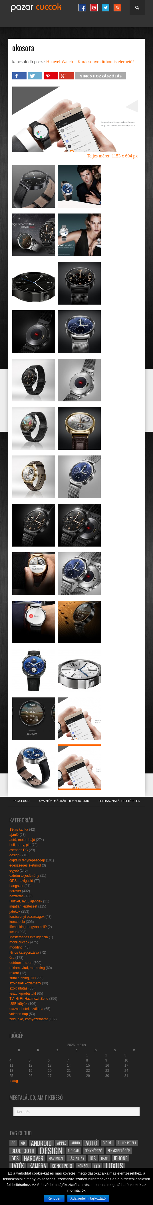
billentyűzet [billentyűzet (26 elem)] (127, 1142)
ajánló (14, 835)
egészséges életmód (25, 865)
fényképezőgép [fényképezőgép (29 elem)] (119, 1150)
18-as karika (18, 830)
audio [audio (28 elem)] (75, 1142)
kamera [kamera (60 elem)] (37, 1166)
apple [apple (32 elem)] (61, 1143)
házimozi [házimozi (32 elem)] (56, 1158)
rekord (14, 973)
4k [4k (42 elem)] (23, 1143)
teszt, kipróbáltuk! (22, 993)
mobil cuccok (19, 942)
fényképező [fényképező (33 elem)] (93, 1150)
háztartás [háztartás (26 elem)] (76, 1158)
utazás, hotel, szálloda (26, 1009)
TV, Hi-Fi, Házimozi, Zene (28, 999)
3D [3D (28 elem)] (13, 1142)
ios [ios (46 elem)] (93, 1158)
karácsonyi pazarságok (27, 917)
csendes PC (18, 850)
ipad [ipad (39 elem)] (104, 1158)
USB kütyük (18, 1004)
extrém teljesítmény (24, 876)
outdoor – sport (21, 963)
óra (11, 958)
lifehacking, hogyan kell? (28, 927)
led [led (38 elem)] (97, 1166)
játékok (14, 911)
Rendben (54, 1198)
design (14, 855)
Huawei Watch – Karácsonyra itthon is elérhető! (90, 61)
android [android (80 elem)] (41, 1143)
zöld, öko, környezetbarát (28, 1019)
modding (16, 947)
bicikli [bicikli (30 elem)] (107, 1143)
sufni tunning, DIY (23, 978)
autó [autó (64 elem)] (91, 1143)
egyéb (14, 871)
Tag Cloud (21, 801)
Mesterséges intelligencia (28, 937)
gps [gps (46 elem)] (15, 1158)
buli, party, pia (20, 845)
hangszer (16, 886)
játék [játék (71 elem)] (17, 1166)
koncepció (17, 922)
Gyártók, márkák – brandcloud (64, 801)
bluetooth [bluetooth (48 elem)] (22, 1150)
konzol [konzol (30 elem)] (83, 1166)
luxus (13, 932)
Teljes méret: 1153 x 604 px (112, 155)
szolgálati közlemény (25, 983)
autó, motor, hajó (22, 840)
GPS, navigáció (21, 881)
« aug (13, 1081)
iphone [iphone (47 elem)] (120, 1158)
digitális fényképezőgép (27, 860)
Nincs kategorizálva (24, 952)
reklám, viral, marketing (27, 968)
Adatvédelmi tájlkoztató (88, 1198)
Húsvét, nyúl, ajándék (25, 901)
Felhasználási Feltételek (119, 801)
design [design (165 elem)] (51, 1150)
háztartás (16, 896)
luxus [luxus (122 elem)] (114, 1166)
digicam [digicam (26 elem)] (73, 1150)
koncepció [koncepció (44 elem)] (62, 1166)
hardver (15, 891)
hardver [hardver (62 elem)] (33, 1158)
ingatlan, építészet (23, 906)
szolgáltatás (18, 988)
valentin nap (18, 1014)
